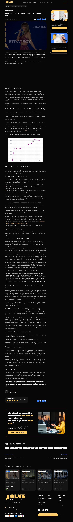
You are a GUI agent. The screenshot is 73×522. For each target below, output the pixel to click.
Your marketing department (12, 502)
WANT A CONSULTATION (17, 432)
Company (39, 2)
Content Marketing (26, 447)
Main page (7, 6)
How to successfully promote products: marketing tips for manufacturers (44, 484)
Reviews (45, 447)
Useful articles (50, 447)
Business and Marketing (14, 447)
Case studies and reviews (26, 2)
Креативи (65, 447)
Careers (59, 502)
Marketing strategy (41, 502)
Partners (43, 2)
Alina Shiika (10, 488)
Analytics (7, 447)
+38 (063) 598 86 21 (11, 507)
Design (32, 447)
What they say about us (58, 447)
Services (34, 2)
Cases (21, 447)
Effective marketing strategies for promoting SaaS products (28, 483)
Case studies (50, 498)
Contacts (51, 2)
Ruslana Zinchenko (13, 391)
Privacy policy (60, 505)
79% (26, 130)
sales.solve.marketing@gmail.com (15, 509)
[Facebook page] (39, 510)
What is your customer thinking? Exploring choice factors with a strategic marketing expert (11, 484)
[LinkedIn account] (46, 510)
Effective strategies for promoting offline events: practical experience (59, 484)
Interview (40, 447)
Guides (36, 447)
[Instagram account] (43, 510)
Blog (48, 2)
